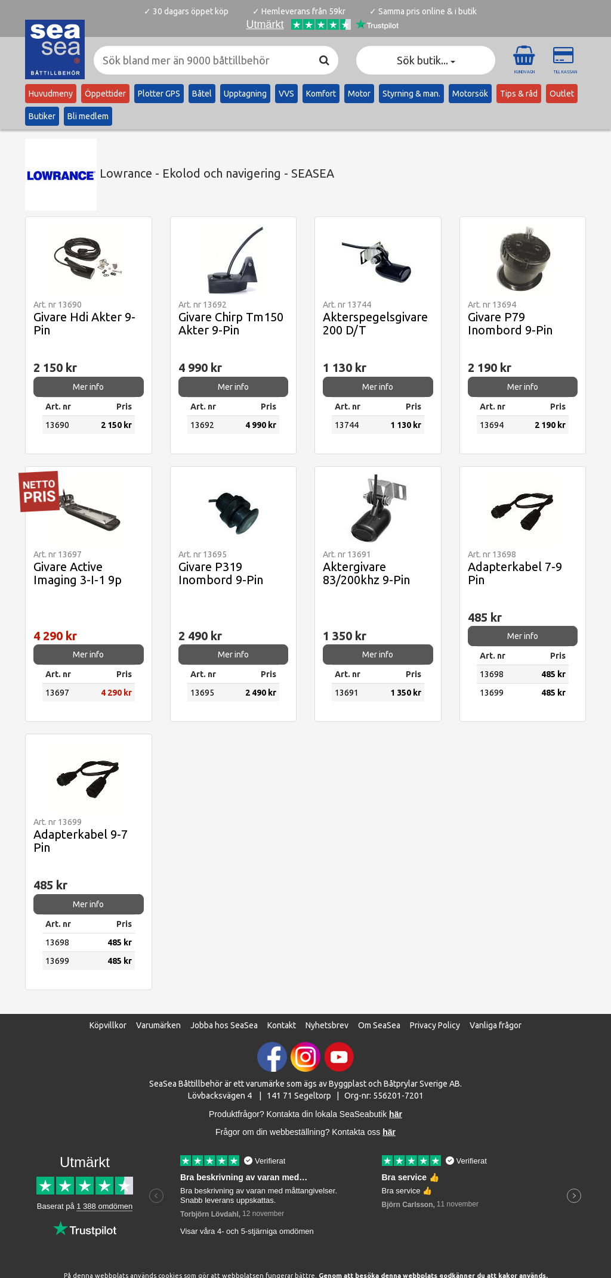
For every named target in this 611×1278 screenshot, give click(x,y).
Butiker (42, 116)
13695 (202, 692)
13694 (492, 425)
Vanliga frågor (495, 1025)
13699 (492, 692)
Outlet (562, 93)
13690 (57, 425)
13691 (347, 692)
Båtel (202, 93)
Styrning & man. (411, 93)
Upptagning (245, 93)
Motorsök (470, 93)
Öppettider (105, 93)
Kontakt (281, 1025)
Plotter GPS (159, 93)
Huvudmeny (51, 93)
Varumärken (158, 1025)
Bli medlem (88, 116)
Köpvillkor (108, 1025)
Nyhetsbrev (327, 1025)
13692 (202, 425)
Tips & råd (519, 93)
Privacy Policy (435, 1025)
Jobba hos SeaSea (224, 1025)
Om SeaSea (379, 1025)
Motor (359, 93)
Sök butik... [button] (426, 60)
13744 (347, 425)
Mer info (88, 387)
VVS (286, 93)
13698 (492, 674)
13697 (57, 692)
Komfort (321, 93)
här (389, 1132)
